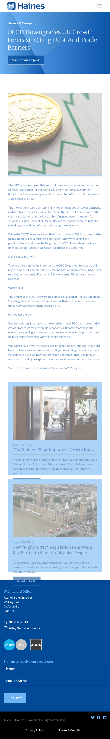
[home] (26, 6)
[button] (99, 5)
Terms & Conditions (72, 730)
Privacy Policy (35, 730)
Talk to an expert (25, 60)
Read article (26, 582)
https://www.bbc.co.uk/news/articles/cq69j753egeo (47, 369)
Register (15, 698)
